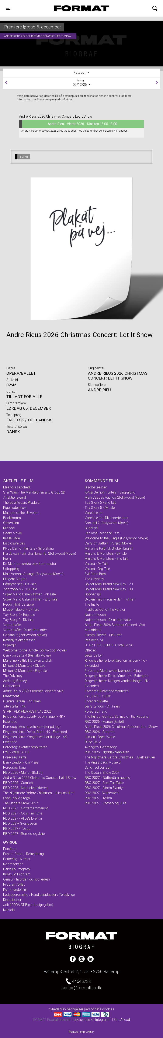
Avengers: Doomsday (101, 747)
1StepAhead (120, 1020)
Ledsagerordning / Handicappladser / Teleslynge (39, 895)
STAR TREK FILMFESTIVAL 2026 (27, 711)
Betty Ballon (94, 655)
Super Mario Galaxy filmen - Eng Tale (30, 599)
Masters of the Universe (20, 513)
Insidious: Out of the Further (105, 610)
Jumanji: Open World (100, 737)
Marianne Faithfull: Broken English (27, 660)
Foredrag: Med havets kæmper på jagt (31, 727)
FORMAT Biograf (71, 8)
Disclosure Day (14, 543)
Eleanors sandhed (16, 487)
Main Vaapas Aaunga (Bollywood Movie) (33, 574)
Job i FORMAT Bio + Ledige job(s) (28, 905)
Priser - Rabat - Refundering (23, 854)
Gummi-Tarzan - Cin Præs (22, 701)
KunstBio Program (16, 874)
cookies (108, 1009)
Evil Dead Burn (95, 574)
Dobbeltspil (11, 686)
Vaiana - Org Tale (97, 569)
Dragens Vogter (15, 579)
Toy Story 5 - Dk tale (18, 620)
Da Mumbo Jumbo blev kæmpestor (29, 564)
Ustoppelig (11, 569)
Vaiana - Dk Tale (96, 564)
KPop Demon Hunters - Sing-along (28, 548)
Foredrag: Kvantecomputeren (25, 747)
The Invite (92, 604)
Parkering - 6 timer (16, 859)
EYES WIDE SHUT (16, 752)
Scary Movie (12, 533)
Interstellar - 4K (14, 706)
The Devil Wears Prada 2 (21, 503)
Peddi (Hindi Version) (18, 604)
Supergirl (9, 645)
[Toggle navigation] (8, 8)
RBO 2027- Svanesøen (20, 823)
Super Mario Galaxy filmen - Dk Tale (29, 594)
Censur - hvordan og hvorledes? (26, 879)
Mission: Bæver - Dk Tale (21, 610)
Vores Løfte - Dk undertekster (25, 630)
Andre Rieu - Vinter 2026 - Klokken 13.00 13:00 (68, 124)
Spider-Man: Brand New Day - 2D (109, 584)
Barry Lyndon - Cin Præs (20, 762)
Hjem (7, 559)
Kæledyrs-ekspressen (19, 640)
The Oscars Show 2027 (20, 803)
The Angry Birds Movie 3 (103, 762)
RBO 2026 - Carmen (18, 783)
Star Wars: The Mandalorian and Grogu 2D (34, 492)
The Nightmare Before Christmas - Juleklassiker (38, 793)
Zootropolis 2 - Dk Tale (20, 589)
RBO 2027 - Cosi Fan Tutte (22, 813)
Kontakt (9, 910)
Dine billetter (12, 900)
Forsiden (9, 849)
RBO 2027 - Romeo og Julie (24, 834)
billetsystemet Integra (89, 1020)
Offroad (90, 650)
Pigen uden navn (15, 508)
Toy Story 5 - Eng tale (19, 615)
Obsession (11, 523)
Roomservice (13, 864)
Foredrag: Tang (14, 767)
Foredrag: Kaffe (15, 757)
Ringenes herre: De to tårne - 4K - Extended (35, 732)
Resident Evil (94, 640)
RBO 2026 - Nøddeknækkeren (25, 788)
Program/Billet (14, 884)
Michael (9, 528)
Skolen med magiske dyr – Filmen (110, 599)
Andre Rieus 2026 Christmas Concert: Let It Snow (39, 778)
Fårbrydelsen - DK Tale (20, 584)
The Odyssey (12, 676)
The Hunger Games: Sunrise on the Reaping (117, 717)
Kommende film (15, 890)
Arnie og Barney (15, 681)
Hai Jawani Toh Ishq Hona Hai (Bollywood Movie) (39, 553)
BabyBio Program (16, 869)
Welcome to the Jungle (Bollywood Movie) (35, 650)
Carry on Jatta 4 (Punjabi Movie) (27, 655)
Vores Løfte (12, 625)
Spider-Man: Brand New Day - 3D (109, 589)
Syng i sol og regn (16, 798)
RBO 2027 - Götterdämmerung (26, 808)
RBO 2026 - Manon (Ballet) (22, 773)
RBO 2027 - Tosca (16, 829)
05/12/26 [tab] (81, 83)
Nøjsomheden (95, 615)
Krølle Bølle (11, 538)
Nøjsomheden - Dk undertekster (108, 620)
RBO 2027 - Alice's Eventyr (22, 818)
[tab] (81, 73)
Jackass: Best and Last (102, 533)
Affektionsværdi (15, 497)
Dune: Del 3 (93, 742)
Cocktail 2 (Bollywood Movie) (25, 635)
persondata (92, 1009)
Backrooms (12, 518)
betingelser (75, 1009)
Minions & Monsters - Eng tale (25, 671)
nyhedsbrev (57, 1009)
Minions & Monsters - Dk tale (24, 666)
